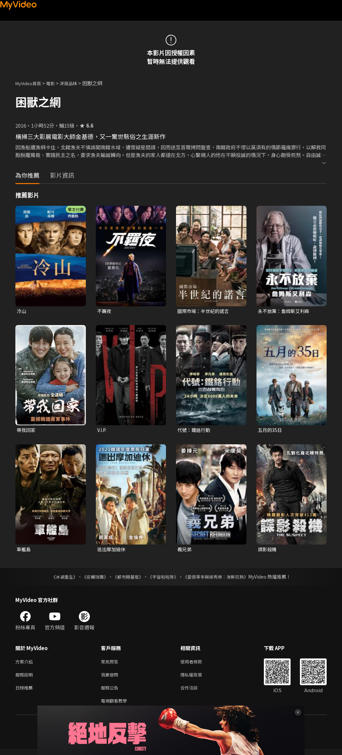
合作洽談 (194, 692)
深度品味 (76, 83)
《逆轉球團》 (91, 578)
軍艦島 (24, 550)
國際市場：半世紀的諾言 (204, 311)
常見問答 (111, 663)
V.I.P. (102, 430)
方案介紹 (25, 663)
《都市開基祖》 (126, 578)
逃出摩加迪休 (112, 550)
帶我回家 (27, 430)
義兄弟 (184, 550)
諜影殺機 (268, 550)
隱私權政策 (196, 678)
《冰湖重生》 (58, 578)
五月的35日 (270, 430)
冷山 (22, 311)
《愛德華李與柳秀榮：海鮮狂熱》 (220, 578)
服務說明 (25, 678)
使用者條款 (196, 663)
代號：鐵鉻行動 (194, 430)
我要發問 (111, 678)
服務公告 (111, 692)
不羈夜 (104, 311)
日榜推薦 (25, 692)
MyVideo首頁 (30, 83)
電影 (56, 83)
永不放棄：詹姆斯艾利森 (285, 311)
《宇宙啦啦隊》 (163, 578)
